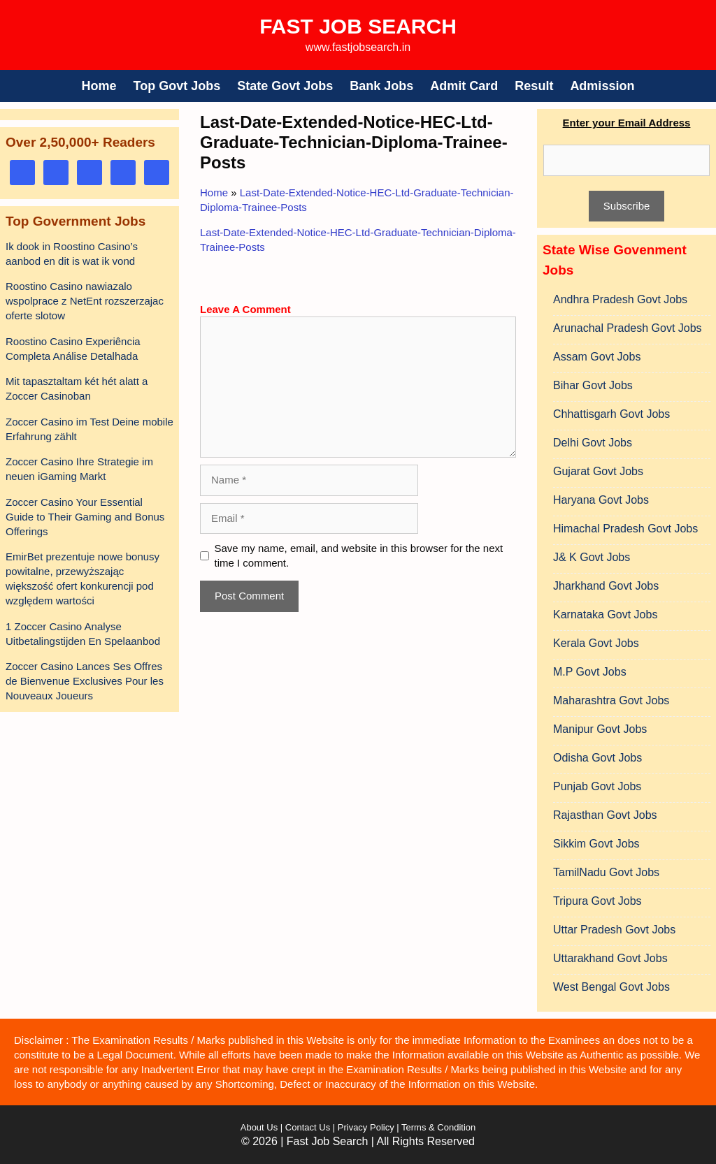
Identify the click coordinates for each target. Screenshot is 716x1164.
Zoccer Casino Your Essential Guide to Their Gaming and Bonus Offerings (85, 516)
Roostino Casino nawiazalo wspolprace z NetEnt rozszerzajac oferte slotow (85, 300)
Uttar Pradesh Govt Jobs (614, 930)
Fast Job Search (358, 26)
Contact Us (307, 1127)
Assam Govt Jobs (596, 357)
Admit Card (464, 86)
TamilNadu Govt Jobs (606, 872)
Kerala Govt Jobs (596, 643)
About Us (259, 1127)
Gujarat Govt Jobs (598, 471)
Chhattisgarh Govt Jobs (611, 414)
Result (534, 86)
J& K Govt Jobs (591, 557)
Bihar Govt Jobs (593, 385)
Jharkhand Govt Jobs (606, 586)
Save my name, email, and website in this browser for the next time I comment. (359, 555)
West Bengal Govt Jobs (611, 987)
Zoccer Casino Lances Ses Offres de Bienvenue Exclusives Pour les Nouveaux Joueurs (85, 680)
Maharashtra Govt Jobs (611, 700)
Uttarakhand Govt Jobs (610, 958)
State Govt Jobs (285, 86)
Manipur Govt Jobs (600, 729)
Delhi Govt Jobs (592, 443)
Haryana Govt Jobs (601, 500)
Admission (602, 86)
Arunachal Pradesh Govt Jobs (627, 328)
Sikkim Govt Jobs (596, 844)
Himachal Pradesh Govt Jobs (625, 528)
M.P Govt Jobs (589, 672)
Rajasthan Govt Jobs (605, 815)
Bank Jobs (381, 86)
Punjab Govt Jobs (597, 786)
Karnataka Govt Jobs (605, 614)
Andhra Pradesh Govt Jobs (620, 299)
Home (99, 86)
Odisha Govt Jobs (597, 758)
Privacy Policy (364, 1127)
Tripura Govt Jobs (597, 901)
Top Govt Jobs (177, 86)
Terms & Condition (438, 1127)
